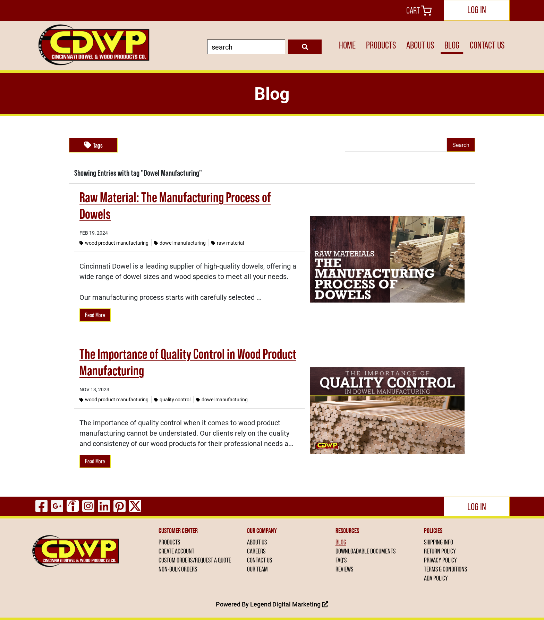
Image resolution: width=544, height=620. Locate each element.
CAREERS (256, 551)
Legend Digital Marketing (289, 604)
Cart (419, 10)
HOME (347, 45)
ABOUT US (420, 45)
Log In (476, 9)
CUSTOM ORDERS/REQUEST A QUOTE (195, 560)
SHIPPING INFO (438, 542)
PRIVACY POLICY (440, 560)
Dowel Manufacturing (180, 242)
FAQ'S (341, 560)
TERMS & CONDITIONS (445, 569)
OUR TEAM (257, 569)
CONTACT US (487, 45)
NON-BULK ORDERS (178, 569)
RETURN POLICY (440, 551)
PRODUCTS (381, 45)
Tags (93, 145)
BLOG (451, 45)
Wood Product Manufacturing (113, 242)
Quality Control (172, 399)
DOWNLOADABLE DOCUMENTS (365, 551)
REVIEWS (344, 569)
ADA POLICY (436, 578)
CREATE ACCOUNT (176, 551)
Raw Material (227, 242)
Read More (95, 315)
